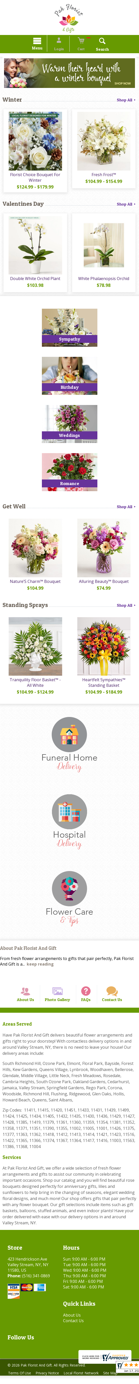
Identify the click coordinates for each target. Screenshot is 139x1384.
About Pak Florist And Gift (28, 952)
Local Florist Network (84, 1381)
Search (97, 49)
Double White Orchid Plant (35, 281)
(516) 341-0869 (36, 1284)
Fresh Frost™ (104, 176)
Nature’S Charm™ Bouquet (34, 584)
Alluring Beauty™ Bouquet (104, 584)
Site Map (115, 1381)
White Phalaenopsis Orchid (104, 281)
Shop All (126, 100)
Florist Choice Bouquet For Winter (35, 179)
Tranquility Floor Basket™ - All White (34, 686)
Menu (42, 48)
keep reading (40, 968)
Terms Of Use (20, 1381)
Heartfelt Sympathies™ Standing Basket (104, 686)
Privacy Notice (49, 1381)
